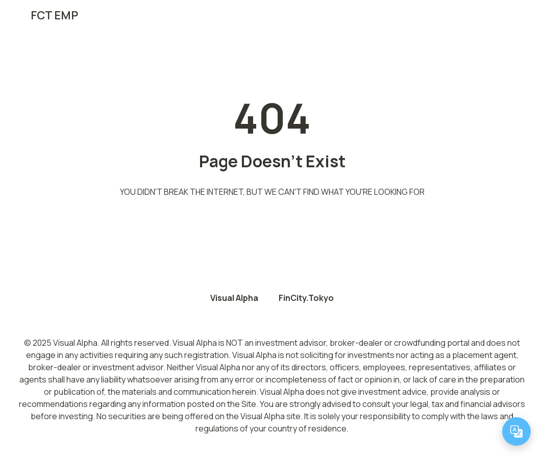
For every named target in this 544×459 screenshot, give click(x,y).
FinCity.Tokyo (306, 297)
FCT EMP (54, 15)
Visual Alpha (234, 297)
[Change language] (516, 431)
